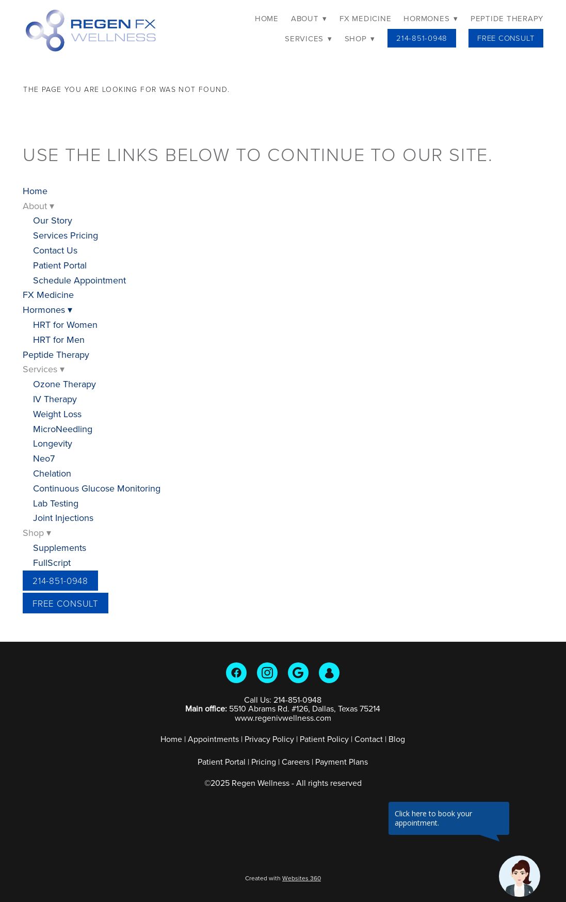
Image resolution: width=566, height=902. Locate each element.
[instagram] (267, 672)
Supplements (59, 547)
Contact (368, 739)
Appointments (213, 739)
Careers (296, 761)
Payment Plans (341, 761)
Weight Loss (57, 413)
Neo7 (44, 458)
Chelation (52, 473)
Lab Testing (55, 503)
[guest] (329, 672)
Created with (283, 878)
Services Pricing (65, 235)
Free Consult (506, 38)
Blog (397, 739)
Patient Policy (325, 739)
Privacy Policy (269, 739)
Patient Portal (60, 265)
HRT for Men (59, 339)
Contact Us (55, 250)
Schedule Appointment (79, 280)
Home (267, 18)
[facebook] (236, 672)
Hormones (430, 18)
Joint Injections (63, 517)
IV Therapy (55, 398)
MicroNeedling (62, 428)
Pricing (263, 761)
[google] (298, 672)
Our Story (52, 220)
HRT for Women (65, 324)
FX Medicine (365, 18)
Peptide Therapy (507, 18)
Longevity (52, 443)
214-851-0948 (421, 38)
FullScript (52, 562)
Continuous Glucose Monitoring (96, 488)
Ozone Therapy (64, 383)
